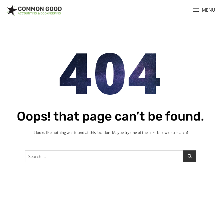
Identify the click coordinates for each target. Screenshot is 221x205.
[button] (204, 10)
